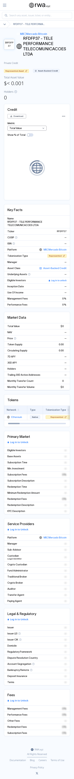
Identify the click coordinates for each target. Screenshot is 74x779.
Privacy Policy (37, 767)
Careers (43, 760)
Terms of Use (57, 760)
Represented (57, 256)
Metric (11, 123)
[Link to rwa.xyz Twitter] (37, 773)
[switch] (30, 135)
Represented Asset (16, 71)
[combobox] (37, 15)
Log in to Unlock (17, 442)
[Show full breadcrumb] (5, 24)
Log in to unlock (58, 280)
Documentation (18, 760)
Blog (32, 760)
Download (16, 116)
